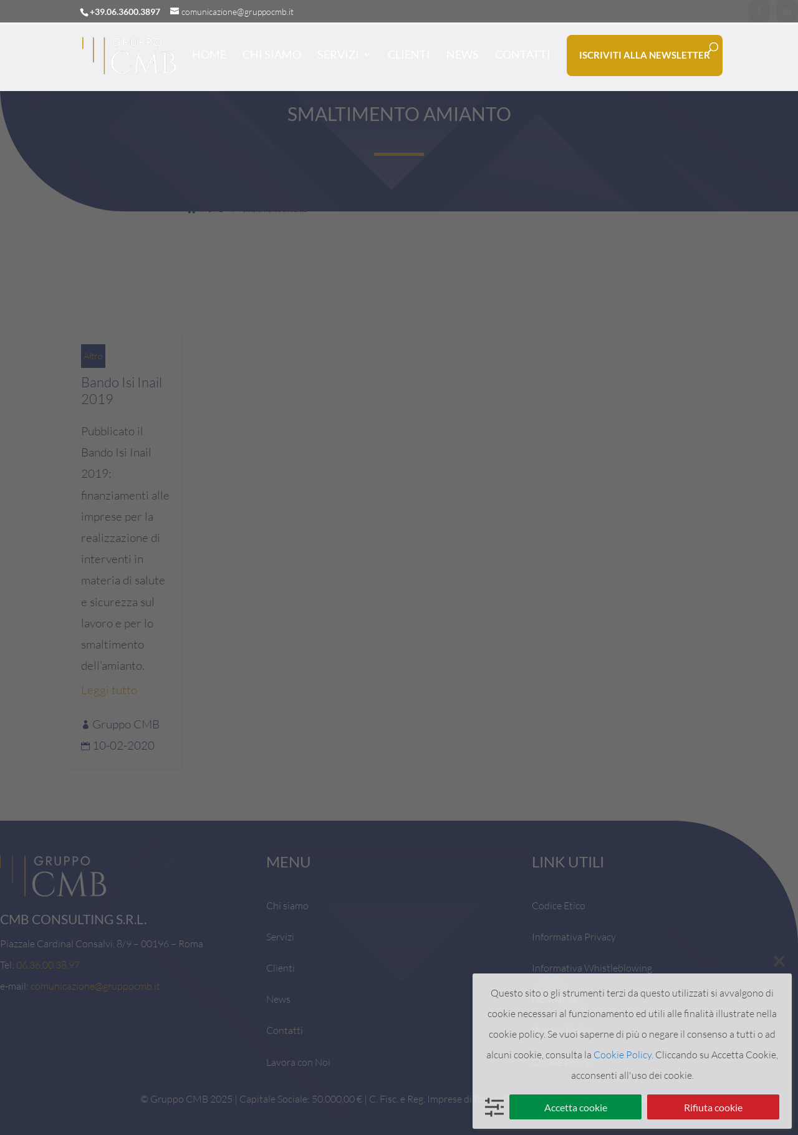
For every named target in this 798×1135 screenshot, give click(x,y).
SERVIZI (338, 54)
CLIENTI (409, 54)
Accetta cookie (575, 1107)
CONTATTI (522, 54)
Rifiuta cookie (713, 1107)
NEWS (462, 54)
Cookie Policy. (623, 1054)
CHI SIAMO (272, 54)
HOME (209, 54)
